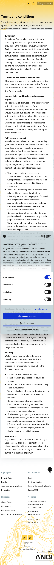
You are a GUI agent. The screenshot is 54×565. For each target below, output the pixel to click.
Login (30, 478)
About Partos (6, 502)
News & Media (6, 478)
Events (4, 482)
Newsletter (6, 490)
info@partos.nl (34, 514)
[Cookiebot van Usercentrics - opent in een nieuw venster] (40, 236)
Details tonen (41, 309)
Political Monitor (35, 482)
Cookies (27, 546)
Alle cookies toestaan (27, 316)
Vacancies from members (11, 486)
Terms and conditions (27, 549)
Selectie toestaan (27, 323)
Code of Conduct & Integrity (39, 486)
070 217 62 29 (33, 512)
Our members (6, 506)
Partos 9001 (33, 490)
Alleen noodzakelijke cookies (27, 330)
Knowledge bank (8, 510)
